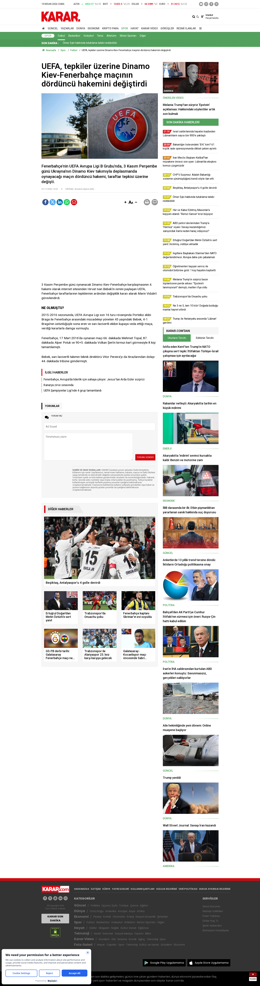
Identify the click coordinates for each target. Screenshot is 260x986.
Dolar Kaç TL (210, 921)
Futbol (61, 35)
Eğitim (144, 905)
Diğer (143, 35)
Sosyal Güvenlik (145, 917)
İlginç (141, 939)
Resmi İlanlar (186, 28)
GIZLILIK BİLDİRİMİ (166, 889)
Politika (95, 905)
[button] (125, 202)
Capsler (111, 945)
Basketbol (74, 35)
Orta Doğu (96, 911)
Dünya (80, 28)
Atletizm (111, 35)
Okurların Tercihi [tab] (177, 337)
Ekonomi (93, 28)
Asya (132, 911)
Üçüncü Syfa (109, 905)
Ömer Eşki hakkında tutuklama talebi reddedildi (90, 43)
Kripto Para (110, 28)
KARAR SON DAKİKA (55, 918)
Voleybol (88, 35)
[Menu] (199, 28)
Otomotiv (119, 917)
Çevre (134, 905)
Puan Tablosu (211, 916)
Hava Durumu (211, 906)
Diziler (93, 928)
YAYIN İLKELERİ (120, 889)
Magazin (104, 928)
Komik (133, 939)
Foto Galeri (83, 944)
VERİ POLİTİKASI (188, 889)
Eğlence (143, 928)
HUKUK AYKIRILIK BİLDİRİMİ (214, 889)
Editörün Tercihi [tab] (205, 337)
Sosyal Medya (124, 933)
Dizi (113, 939)
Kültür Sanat (128, 928)
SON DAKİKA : (50, 43)
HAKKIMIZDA (81, 889)
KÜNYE (106, 889)
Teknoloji (81, 933)
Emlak (107, 917)
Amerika (110, 911)
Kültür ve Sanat (149, 945)
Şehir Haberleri (212, 926)
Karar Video (149, 28)
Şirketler (162, 917)
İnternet (107, 933)
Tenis (100, 35)
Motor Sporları (128, 35)
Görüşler (167, 28)
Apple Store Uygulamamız (212, 963)
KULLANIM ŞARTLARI (142, 889)
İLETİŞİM (96, 889)
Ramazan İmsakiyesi (215, 930)
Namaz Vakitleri (212, 911)
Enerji (130, 917)
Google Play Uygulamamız (167, 963)
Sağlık (115, 928)
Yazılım (138, 933)
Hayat (135, 28)
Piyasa (97, 917)
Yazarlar (67, 28)
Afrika (140, 911)
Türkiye (124, 905)
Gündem (104, 939)
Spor (124, 28)
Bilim (148, 933)
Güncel (53, 28)
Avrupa (122, 911)
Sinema (122, 939)
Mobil (97, 933)
